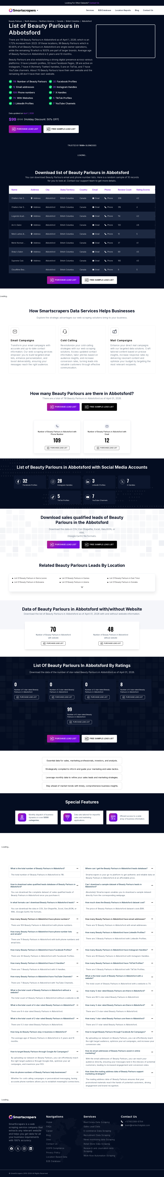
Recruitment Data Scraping (97, 1135)
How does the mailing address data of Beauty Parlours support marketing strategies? (114, 1072)
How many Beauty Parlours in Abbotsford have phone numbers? (40, 919)
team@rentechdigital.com (135, 1125)
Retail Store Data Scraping (97, 1144)
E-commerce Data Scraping (97, 1131)
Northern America (46, 21)
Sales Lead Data (92, 1126)
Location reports (123, 10)
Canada (60, 21)
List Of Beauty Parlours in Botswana (29, 582)
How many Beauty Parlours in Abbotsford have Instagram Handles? (116, 950)
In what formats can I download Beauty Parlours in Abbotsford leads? (42, 902)
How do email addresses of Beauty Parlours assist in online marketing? (112, 1052)
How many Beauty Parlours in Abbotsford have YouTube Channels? (41, 976)
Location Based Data (56, 1157)
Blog (137, 10)
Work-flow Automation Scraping (99, 1155)
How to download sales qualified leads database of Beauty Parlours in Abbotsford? (42, 885)
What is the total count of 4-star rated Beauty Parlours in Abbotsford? (42, 1005)
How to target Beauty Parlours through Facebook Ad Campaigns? (115, 1032)
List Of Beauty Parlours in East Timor (125, 578)
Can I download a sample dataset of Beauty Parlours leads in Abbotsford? (113, 885)
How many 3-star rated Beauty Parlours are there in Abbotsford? (115, 1005)
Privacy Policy (53, 1152)
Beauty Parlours (15, 21)
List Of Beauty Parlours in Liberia (75, 582)
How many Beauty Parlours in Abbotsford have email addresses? (115, 919)
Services (90, 10)
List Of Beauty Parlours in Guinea (75, 578)
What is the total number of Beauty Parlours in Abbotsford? (37, 868)
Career (49, 1131)
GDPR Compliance (55, 1148)
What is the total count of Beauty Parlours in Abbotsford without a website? (40, 991)
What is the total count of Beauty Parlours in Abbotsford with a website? (114, 977)
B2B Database (104, 10)
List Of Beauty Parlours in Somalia (124, 582)
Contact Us (94, 3)
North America (31, 21)
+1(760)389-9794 (132, 1121)
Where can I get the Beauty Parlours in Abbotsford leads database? (116, 868)
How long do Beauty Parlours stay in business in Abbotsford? (38, 1032)
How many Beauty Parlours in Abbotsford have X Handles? (37, 963)
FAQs (48, 1126)
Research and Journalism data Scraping (99, 1150)
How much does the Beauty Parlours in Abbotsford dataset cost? (115, 902)
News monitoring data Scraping (99, 1139)
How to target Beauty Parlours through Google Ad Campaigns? (39, 1051)
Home (49, 1122)
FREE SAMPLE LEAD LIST (61, 129)
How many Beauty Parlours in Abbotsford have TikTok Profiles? (114, 963)
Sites (48, 1139)
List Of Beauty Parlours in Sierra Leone (30, 578)
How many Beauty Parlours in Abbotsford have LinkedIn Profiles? (115, 932)
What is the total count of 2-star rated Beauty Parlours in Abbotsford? (42, 1018)
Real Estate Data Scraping (97, 1122)
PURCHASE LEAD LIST (25, 129)
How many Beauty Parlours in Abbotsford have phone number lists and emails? (41, 932)
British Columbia (72, 21)
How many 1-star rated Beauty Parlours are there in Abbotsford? (115, 1018)
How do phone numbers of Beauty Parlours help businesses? (38, 1072)
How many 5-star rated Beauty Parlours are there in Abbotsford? (115, 991)
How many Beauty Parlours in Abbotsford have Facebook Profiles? (41, 950)
